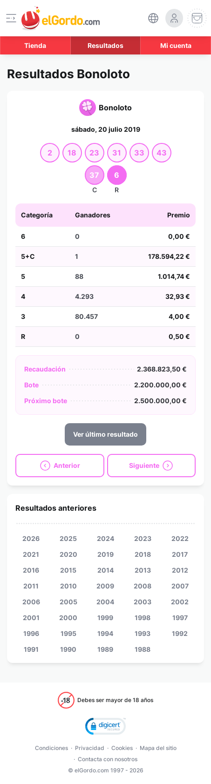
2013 (143, 570)
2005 (68, 602)
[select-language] (153, 18)
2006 (31, 602)
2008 (142, 586)
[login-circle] (174, 18)
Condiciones (51, 747)
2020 (68, 554)
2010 (68, 586)
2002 (180, 602)
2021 (31, 554)
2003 (142, 602)
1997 (180, 618)
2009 (105, 586)
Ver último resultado (105, 434)
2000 (68, 618)
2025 (68, 538)
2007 (180, 586)
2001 (31, 618)
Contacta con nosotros (107, 759)
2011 (31, 586)
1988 (142, 649)
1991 (31, 649)
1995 (68, 633)
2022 (180, 538)
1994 (105, 633)
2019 (105, 554)
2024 (105, 538)
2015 (68, 570)
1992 (180, 633)
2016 (31, 570)
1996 (31, 633)
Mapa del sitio (158, 747)
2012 (180, 570)
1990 (68, 649)
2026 (31, 538)
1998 (142, 618)
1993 (142, 633)
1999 (105, 618)
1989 (105, 649)
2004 (105, 602)
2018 (143, 554)
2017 (180, 554)
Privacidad (89, 747)
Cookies (122, 747)
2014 (105, 570)
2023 (142, 538)
